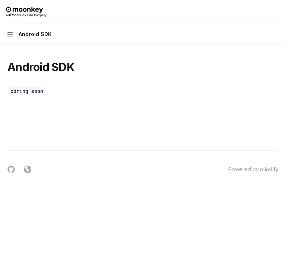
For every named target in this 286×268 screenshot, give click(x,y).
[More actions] (276, 12)
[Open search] (262, 12)
